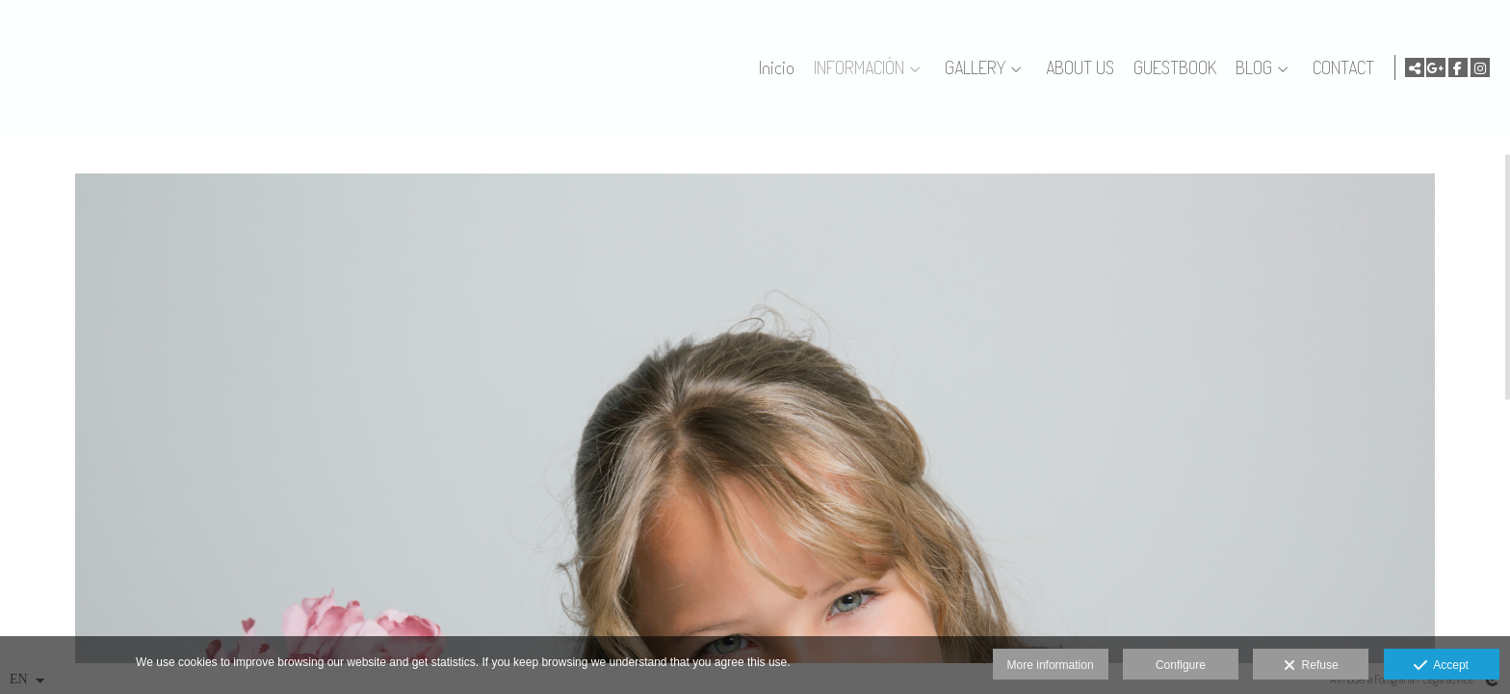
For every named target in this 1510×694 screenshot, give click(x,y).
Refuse (1311, 666)
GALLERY (971, 68)
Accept (1441, 666)
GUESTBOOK (1171, 68)
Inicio (773, 68)
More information (1050, 665)
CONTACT (1339, 68)
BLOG (1250, 68)
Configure (1181, 665)
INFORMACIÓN (855, 68)
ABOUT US (1076, 68)
